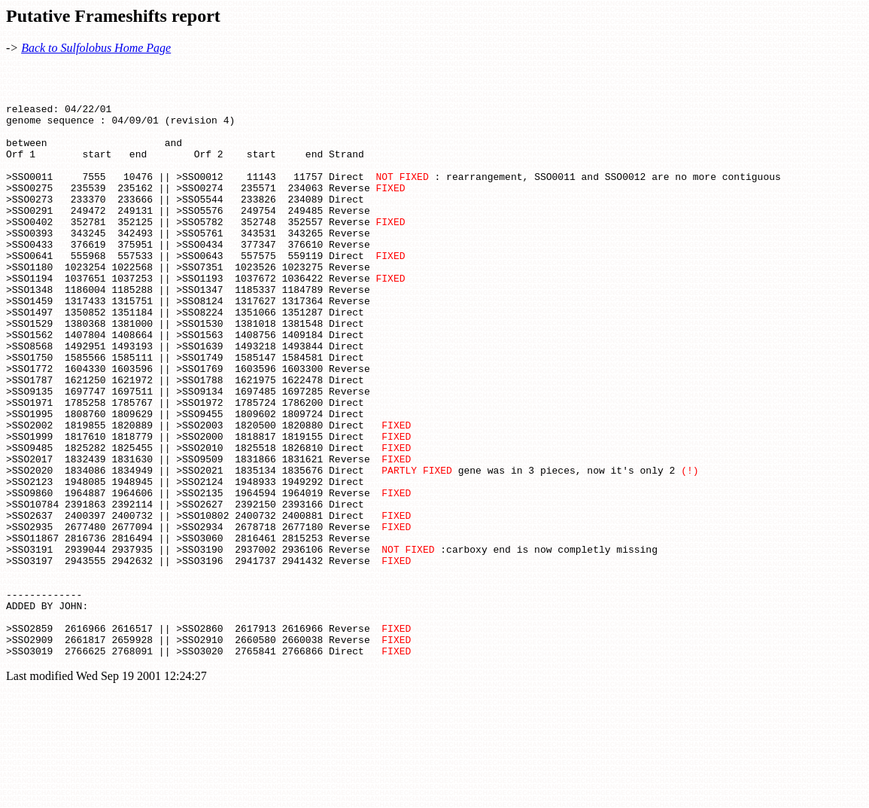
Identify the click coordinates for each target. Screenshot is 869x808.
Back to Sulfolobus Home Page (96, 47)
